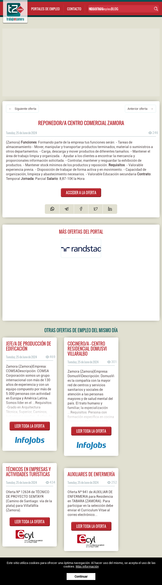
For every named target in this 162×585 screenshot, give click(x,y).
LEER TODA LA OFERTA (30, 426)
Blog (114, 9)
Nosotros (96, 9)
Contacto (74, 9)
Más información (87, 566)
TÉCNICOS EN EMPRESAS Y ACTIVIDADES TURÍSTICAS (28, 471)
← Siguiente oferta (22, 108)
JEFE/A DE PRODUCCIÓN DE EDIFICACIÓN (28, 346)
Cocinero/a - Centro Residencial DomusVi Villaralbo (87, 348)
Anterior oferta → (140, 108)
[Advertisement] (82, 61)
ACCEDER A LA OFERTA (81, 192)
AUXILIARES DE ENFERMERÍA (91, 474)
